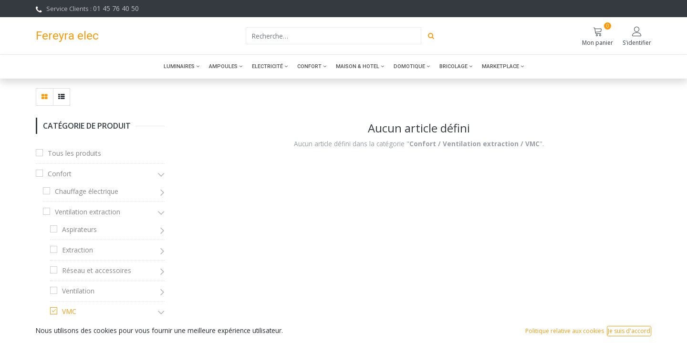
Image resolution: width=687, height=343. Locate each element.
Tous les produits (74, 153)
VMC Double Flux (95, 328)
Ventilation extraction (87, 211)
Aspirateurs (79, 229)
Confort (60, 173)
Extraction (77, 249)
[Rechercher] (431, 35)
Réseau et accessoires (96, 270)
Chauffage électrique (86, 191)
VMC (69, 311)
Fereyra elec (67, 35)
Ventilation (78, 290)
